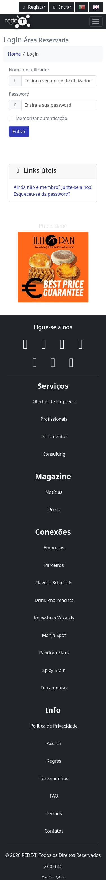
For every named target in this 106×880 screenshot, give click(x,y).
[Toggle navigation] (96, 21)
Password (19, 94)
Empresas (54, 548)
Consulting (53, 454)
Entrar (61, 7)
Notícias (54, 492)
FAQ (54, 796)
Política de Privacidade (54, 726)
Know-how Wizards (54, 618)
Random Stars (54, 653)
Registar (33, 7)
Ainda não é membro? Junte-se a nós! (53, 187)
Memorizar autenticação (41, 118)
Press (54, 509)
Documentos (54, 436)
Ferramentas (54, 688)
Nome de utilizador (29, 70)
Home (14, 54)
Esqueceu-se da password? (42, 194)
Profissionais (53, 419)
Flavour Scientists (54, 583)
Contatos (54, 831)
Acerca (54, 743)
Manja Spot (54, 635)
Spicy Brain (54, 670)
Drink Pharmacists (53, 600)
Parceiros (54, 565)
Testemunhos (54, 778)
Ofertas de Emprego (54, 401)
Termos (54, 813)
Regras (54, 761)
